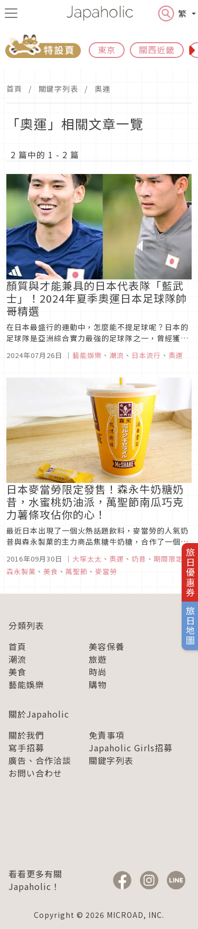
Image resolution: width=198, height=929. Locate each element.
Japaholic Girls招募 (131, 747)
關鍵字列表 (58, 88)
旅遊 (98, 659)
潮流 (17, 659)
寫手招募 (26, 747)
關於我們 (26, 735)
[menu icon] (11, 13)
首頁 (14, 88)
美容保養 (107, 646)
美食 (17, 671)
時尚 (98, 671)
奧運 (102, 88)
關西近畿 (157, 49)
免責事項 (107, 735)
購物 (98, 684)
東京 (107, 49)
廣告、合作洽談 (39, 760)
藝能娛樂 (26, 684)
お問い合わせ (35, 773)
